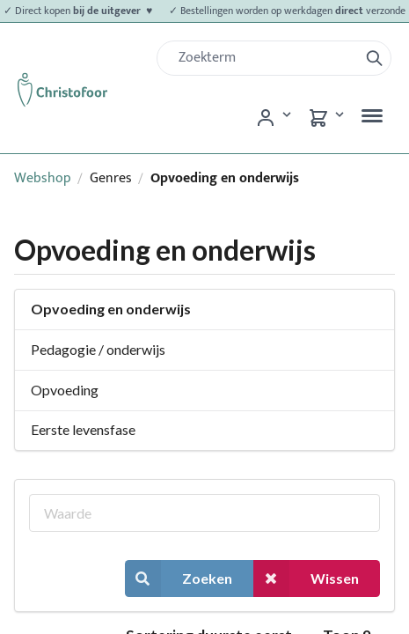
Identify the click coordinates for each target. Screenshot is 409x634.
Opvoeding (65, 389)
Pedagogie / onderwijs (98, 349)
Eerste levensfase (83, 429)
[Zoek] (265, 58)
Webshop (42, 178)
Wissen (306, 578)
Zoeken (178, 578)
